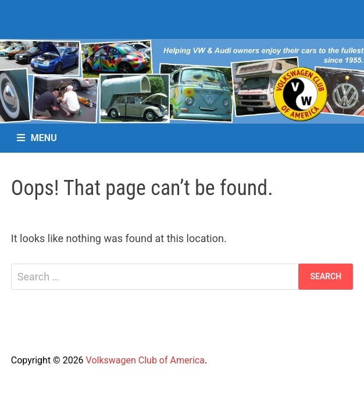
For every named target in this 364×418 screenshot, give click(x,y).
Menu (37, 137)
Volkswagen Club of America (145, 360)
